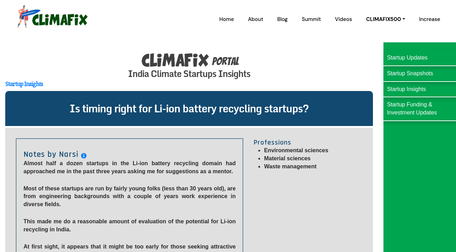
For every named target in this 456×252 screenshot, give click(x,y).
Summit (311, 19)
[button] (385, 19)
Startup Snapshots (410, 73)
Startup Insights (24, 84)
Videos (343, 19)
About (255, 19)
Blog (282, 19)
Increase (429, 19)
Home (226, 19)
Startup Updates (407, 58)
